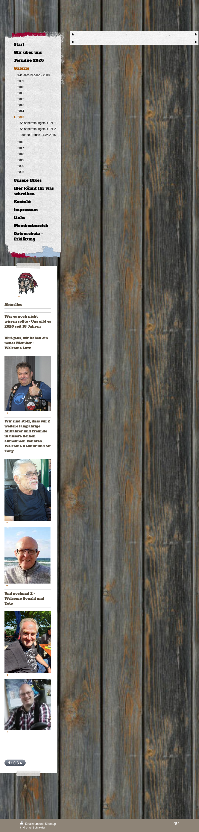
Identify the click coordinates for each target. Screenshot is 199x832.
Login (175, 823)
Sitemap (50, 824)
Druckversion (32, 824)
